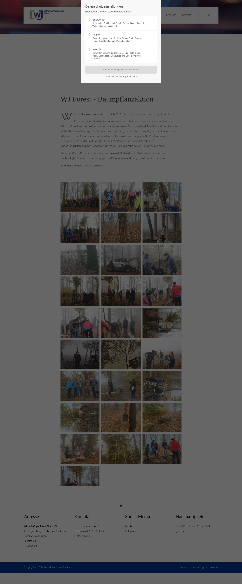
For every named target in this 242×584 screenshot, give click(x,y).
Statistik (119, 54)
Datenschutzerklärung (115, 76)
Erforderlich (119, 23)
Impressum (132, 76)
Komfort (119, 38)
